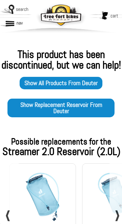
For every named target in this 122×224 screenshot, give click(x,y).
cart (114, 15)
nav (19, 23)
